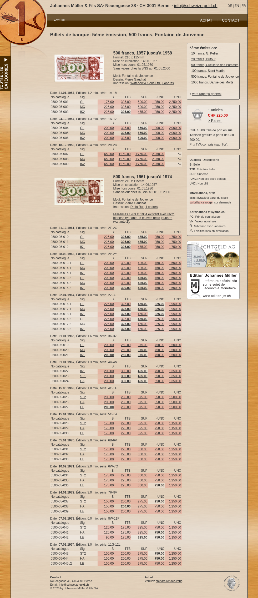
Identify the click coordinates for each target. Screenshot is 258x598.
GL (82, 102)
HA (82, 381)
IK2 (82, 112)
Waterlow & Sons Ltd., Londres (152, 83)
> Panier (215, 120)
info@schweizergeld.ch (195, 5)
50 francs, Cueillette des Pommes (214, 65)
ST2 (83, 397)
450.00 (143, 314)
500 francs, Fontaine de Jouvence (215, 76)
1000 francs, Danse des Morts (212, 82)
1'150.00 (125, 154)
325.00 (126, 102)
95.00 (110, 537)
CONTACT (231, 20)
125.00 (109, 527)
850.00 (159, 237)
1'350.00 (175, 371)
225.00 (109, 107)
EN (237, 6)
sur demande (222, 202)
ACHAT (206, 20)
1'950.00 (175, 304)
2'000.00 (175, 128)
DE (230, 6)
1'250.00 (158, 102)
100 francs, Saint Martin (208, 71)
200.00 (109, 128)
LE (82, 407)
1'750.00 (141, 154)
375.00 (143, 345)
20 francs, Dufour (203, 59)
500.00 (143, 102)
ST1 (83, 376)
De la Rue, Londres (144, 207)
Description (210, 159)
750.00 (159, 263)
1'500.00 (175, 263)
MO (82, 107)
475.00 (143, 112)
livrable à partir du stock (212, 197)
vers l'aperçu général (206, 94)
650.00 (109, 154)
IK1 (82, 247)
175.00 (109, 102)
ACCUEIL (59, 20)
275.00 (143, 501)
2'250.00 (175, 102)
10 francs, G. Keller (204, 53)
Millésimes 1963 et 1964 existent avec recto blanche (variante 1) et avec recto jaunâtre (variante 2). (144, 217)
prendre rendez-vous (168, 580)
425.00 (143, 263)
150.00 (109, 501)
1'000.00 (158, 128)
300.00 (126, 263)
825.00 (159, 319)
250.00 (126, 345)
